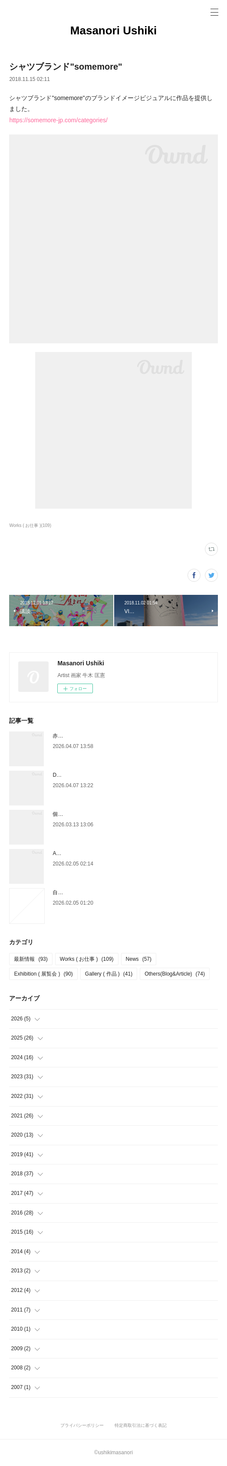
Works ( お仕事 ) (87, 959)
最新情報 (30, 959)
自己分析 (63, 892)
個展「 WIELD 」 (73, 814)
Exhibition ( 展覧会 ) (43, 974)
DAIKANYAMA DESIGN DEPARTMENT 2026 (105, 775)
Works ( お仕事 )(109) (30, 525)
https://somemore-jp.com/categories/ (58, 120)
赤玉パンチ (66, 736)
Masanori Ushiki (113, 30)
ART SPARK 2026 (74, 853)
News (138, 959)
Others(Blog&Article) (175, 974)
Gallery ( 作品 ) (108, 974)
